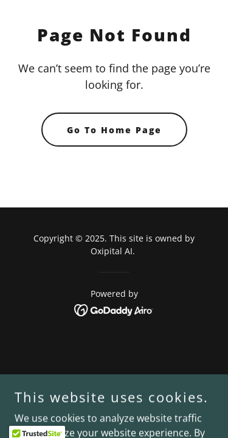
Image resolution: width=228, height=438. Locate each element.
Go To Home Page (114, 130)
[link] (114, 309)
